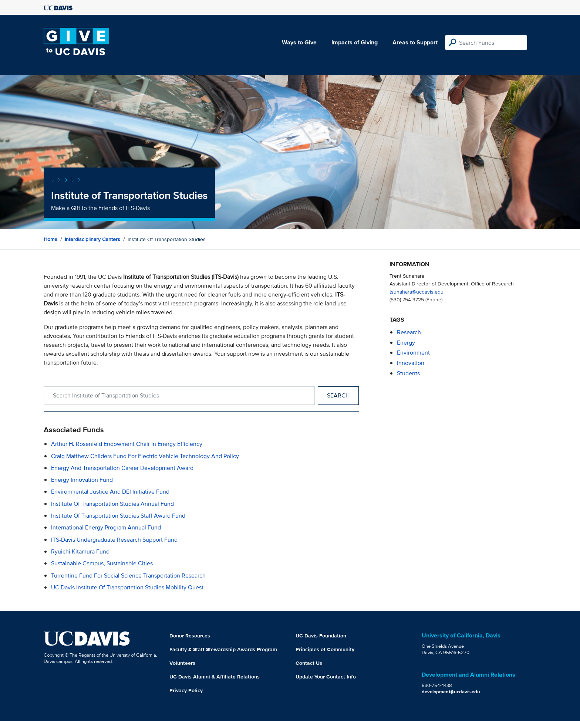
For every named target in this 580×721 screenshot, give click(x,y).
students (408, 373)
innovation (410, 363)
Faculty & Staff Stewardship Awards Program (223, 649)
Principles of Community (325, 649)
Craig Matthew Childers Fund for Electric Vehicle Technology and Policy (145, 456)
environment (413, 352)
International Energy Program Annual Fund (106, 527)
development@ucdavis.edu (451, 691)
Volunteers (182, 663)
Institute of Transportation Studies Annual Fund (112, 504)
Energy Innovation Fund (82, 479)
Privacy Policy (186, 690)
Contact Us (309, 663)
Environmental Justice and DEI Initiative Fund (110, 491)
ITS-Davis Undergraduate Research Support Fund (114, 539)
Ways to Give (299, 42)
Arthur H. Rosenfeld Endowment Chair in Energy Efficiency (126, 444)
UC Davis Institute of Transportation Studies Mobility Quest (127, 587)
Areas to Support (415, 42)
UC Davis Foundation (321, 635)
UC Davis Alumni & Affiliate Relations (214, 676)
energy (406, 342)
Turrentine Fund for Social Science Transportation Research (128, 575)
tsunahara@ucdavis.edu (417, 291)
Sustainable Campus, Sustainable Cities (102, 563)
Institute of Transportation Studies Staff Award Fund (118, 515)
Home (50, 239)
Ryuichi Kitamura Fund (80, 551)
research (409, 332)
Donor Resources (189, 635)
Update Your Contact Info (326, 676)
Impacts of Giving (354, 42)
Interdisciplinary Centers (92, 239)
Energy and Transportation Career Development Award (122, 468)
